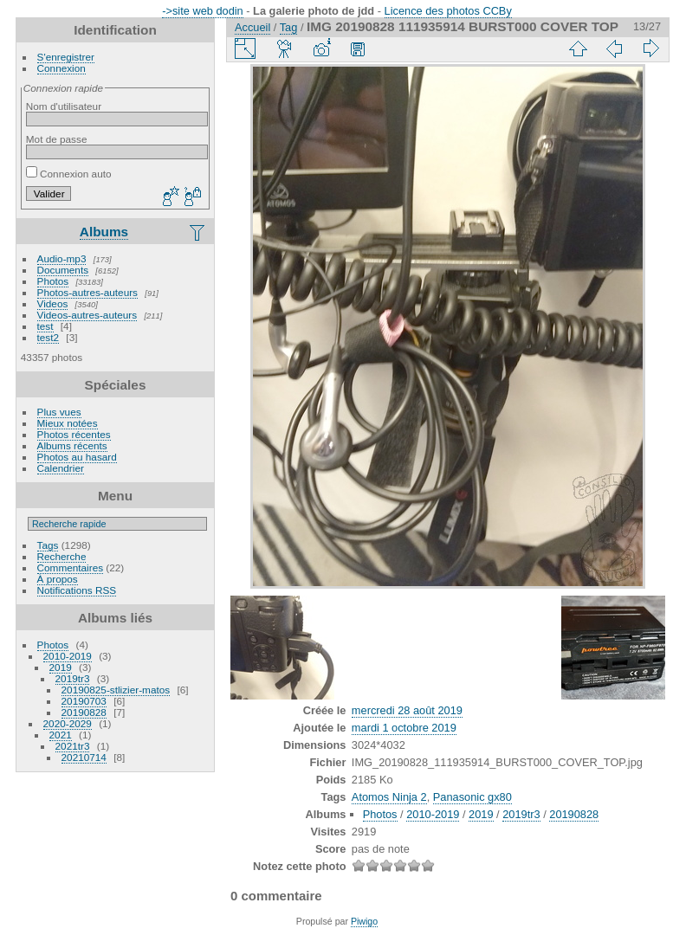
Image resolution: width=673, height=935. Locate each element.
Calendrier (60, 468)
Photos (53, 281)
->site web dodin (202, 10)
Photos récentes (74, 434)
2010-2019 (67, 655)
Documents (63, 269)
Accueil (252, 27)
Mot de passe (56, 139)
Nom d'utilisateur (63, 106)
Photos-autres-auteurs (87, 292)
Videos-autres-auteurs (87, 314)
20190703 (84, 700)
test (45, 326)
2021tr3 (72, 745)
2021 (60, 734)
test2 (48, 337)
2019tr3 (72, 678)
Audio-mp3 (62, 258)
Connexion (61, 68)
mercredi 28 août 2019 (407, 710)
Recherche (62, 556)
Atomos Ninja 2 (389, 796)
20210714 (84, 757)
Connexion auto (69, 173)
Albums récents (72, 445)
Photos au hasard (77, 456)
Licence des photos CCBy (448, 10)
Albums (104, 231)
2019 (60, 667)
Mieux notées (67, 423)
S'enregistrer (65, 56)
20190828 (84, 712)
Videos (52, 303)
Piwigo (364, 921)
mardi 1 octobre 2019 (404, 727)
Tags (48, 545)
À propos (57, 578)
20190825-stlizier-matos (116, 689)
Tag (289, 27)
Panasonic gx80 (472, 796)
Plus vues (59, 411)
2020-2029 (67, 723)
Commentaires (70, 567)
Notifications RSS (77, 590)
